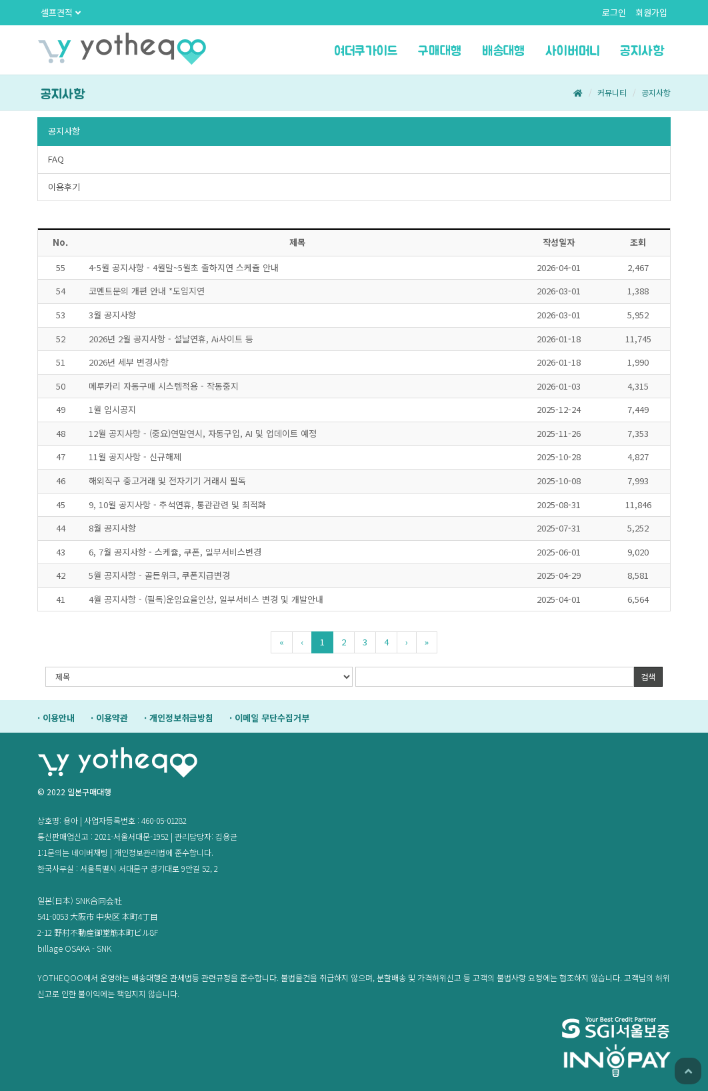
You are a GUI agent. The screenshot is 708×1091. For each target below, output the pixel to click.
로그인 (614, 12)
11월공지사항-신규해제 (135, 456)
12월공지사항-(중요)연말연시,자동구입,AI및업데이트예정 (203, 433)
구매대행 (440, 51)
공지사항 (642, 51)
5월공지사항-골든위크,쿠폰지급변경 (159, 575)
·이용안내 (56, 717)
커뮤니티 (612, 92)
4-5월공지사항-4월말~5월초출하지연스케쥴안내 (184, 267)
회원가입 (651, 12)
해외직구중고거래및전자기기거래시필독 (167, 480)
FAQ (56, 159)
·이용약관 (109, 717)
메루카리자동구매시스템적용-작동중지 (164, 386)
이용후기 (64, 187)
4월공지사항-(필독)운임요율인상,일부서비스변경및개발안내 (206, 599)
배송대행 (503, 51)
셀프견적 (61, 12)
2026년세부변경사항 (129, 362)
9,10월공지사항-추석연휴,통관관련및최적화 (177, 504)
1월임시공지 (112, 409)
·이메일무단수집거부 (269, 717)
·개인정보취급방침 (178, 717)
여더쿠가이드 (366, 51)
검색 (648, 676)
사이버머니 (572, 51)
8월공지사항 (112, 528)
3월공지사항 (112, 314)
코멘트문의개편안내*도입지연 (147, 290)
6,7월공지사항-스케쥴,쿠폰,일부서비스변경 (175, 552)
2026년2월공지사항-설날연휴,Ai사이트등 (171, 338)
